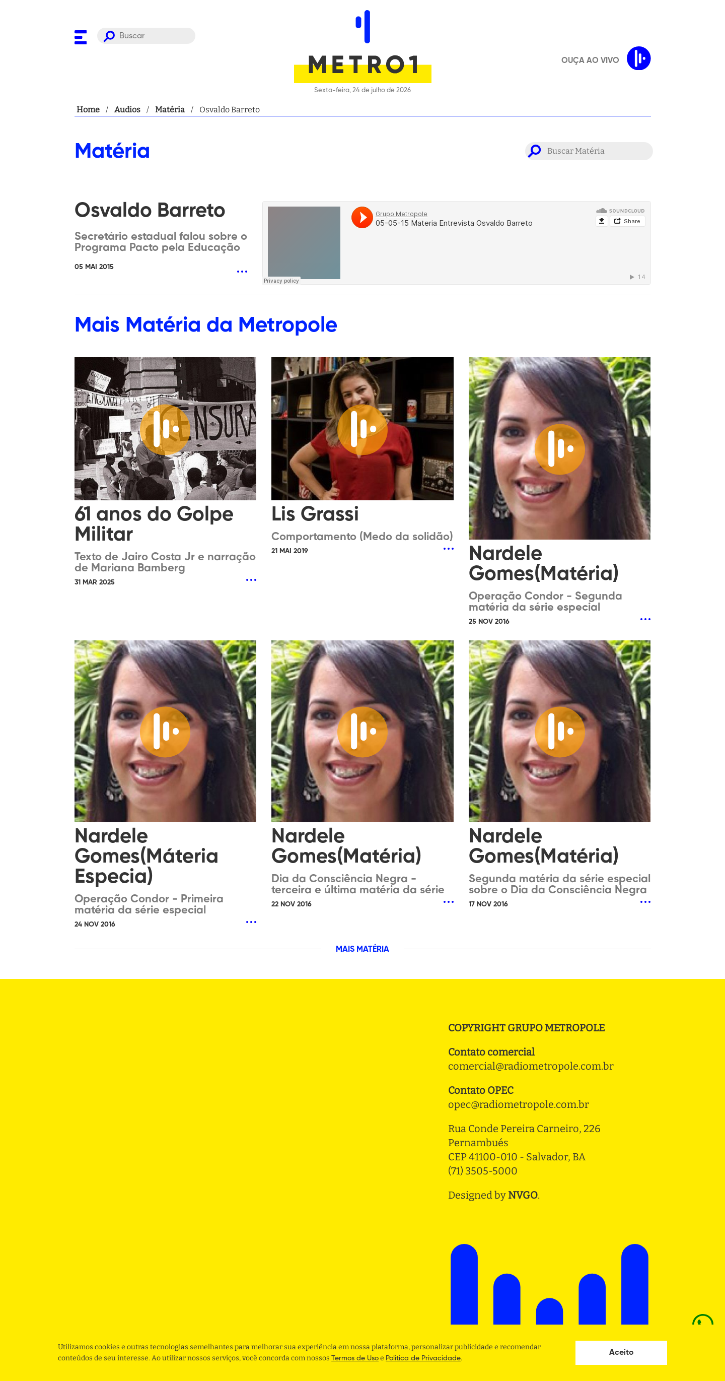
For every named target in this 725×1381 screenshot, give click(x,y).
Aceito (621, 1353)
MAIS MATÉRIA (362, 950)
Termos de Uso (355, 1358)
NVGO (523, 1195)
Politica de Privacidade (423, 1358)
